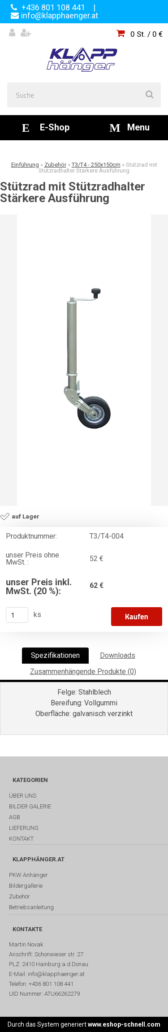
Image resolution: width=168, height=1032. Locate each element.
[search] (149, 95)
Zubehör (55, 164)
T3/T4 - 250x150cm (96, 164)
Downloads (117, 655)
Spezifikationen (55, 655)
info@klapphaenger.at (59, 15)
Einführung (25, 164)
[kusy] (17, 615)
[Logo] (84, 52)
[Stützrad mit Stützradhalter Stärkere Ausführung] (84, 360)
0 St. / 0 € (146, 34)
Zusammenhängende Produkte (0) (83, 671)
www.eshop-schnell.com (124, 1024)
